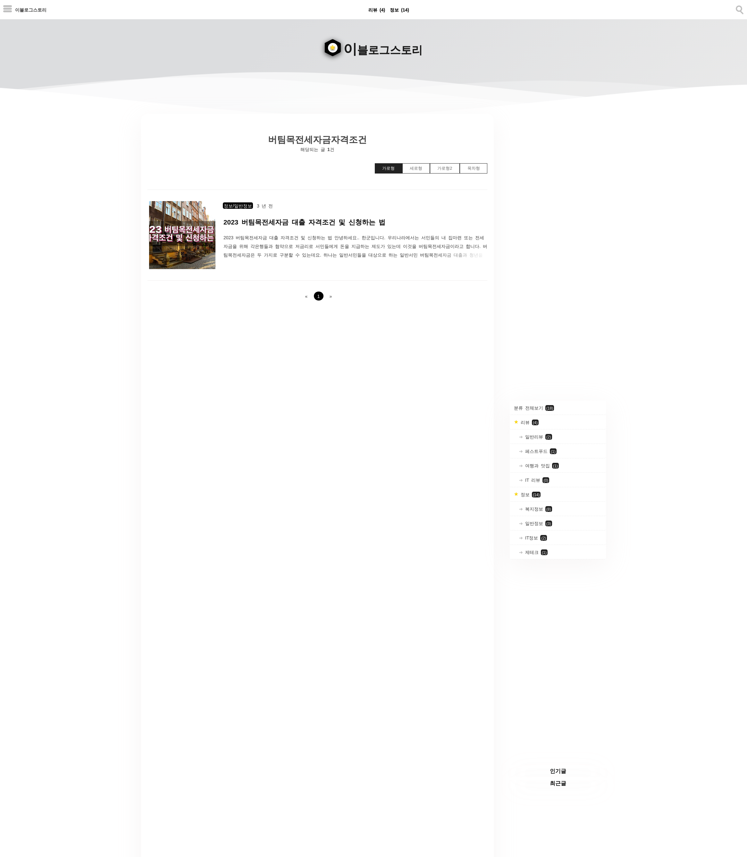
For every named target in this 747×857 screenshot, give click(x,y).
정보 (399, 9)
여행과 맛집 (541, 466)
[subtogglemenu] (7, 9)
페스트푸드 (540, 451)
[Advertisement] (558, 210)
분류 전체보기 (534, 408)
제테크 (535, 552)
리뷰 (376, 9)
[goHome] (374, 44)
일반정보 (537, 523)
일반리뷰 (537, 437)
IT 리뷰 (536, 480)
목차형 (473, 168)
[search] (739, 8)
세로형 (416, 168)
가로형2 (444, 168)
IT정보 (535, 538)
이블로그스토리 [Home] (30, 9)
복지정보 (537, 509)
